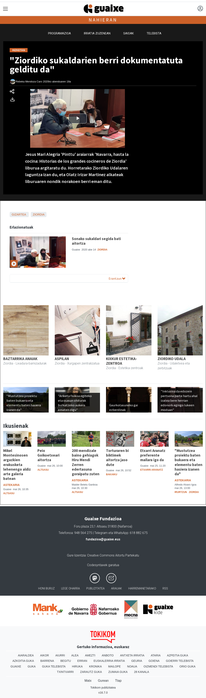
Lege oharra (70, 588)
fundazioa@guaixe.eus (103, 539)
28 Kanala (141, 671)
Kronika (95, 666)
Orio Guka (187, 666)
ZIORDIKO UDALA (172, 358)
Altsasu (8, 493)
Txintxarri (65, 671)
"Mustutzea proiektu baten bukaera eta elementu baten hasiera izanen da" (188, 462)
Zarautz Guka (91, 671)
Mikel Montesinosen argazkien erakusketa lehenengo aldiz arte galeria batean (17, 464)
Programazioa (59, 33)
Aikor (44, 655)
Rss (165, 588)
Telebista (154, 33)
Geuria (136, 660)
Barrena (47, 660)
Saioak (128, 33)
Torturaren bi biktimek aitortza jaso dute (117, 457)
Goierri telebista (180, 660)
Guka (32, 666)
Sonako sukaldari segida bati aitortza (96, 241)
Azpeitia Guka (177, 655)
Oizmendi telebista (158, 666)
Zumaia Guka (118, 671)
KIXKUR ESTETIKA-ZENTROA (121, 361)
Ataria (156, 655)
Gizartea (19, 214)
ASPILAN (62, 358)
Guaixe (15, 666)
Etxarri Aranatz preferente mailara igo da (152, 455)
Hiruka (77, 666)
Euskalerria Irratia (109, 660)
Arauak (116, 588)
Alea (75, 655)
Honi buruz (46, 588)
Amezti (90, 655)
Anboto (108, 655)
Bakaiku (111, 474)
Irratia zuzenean (97, 33)
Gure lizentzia (76, 555)
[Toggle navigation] (5, 8)
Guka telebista (54, 666)
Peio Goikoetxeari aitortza (48, 455)
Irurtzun (181, 492)
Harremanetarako (142, 588)
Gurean (103, 680)
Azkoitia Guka (23, 660)
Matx (88, 680)
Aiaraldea (26, 655)
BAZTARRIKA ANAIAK (20, 358)
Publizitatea (95, 588)
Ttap (118, 680)
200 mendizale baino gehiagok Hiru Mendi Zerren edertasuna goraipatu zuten (85, 462)
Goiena (153, 660)
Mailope (114, 666)
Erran (82, 660)
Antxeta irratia (132, 655)
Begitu (65, 660)
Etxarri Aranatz (151, 469)
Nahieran (103, 20)
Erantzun (117, 278)
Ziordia (38, 214)
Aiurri (60, 655)
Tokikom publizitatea (103, 687)
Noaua (132, 666)
